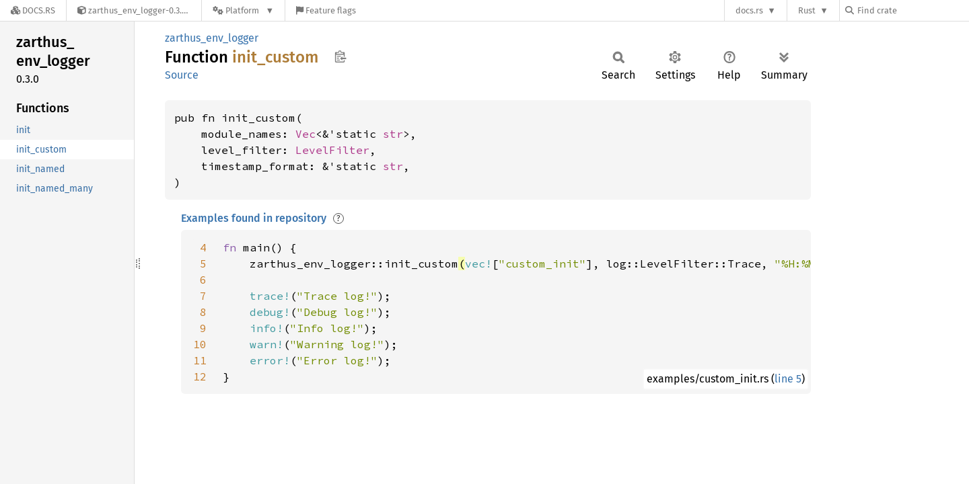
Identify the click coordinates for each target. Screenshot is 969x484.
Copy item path (340, 56)
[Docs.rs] (33, 10)
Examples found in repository (253, 218)
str (393, 133)
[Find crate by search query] (912, 10)
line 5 (788, 378)
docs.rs (749, 10)
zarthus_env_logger (211, 38)
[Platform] (243, 10)
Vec (305, 133)
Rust (807, 10)
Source (182, 75)
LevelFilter (332, 150)
